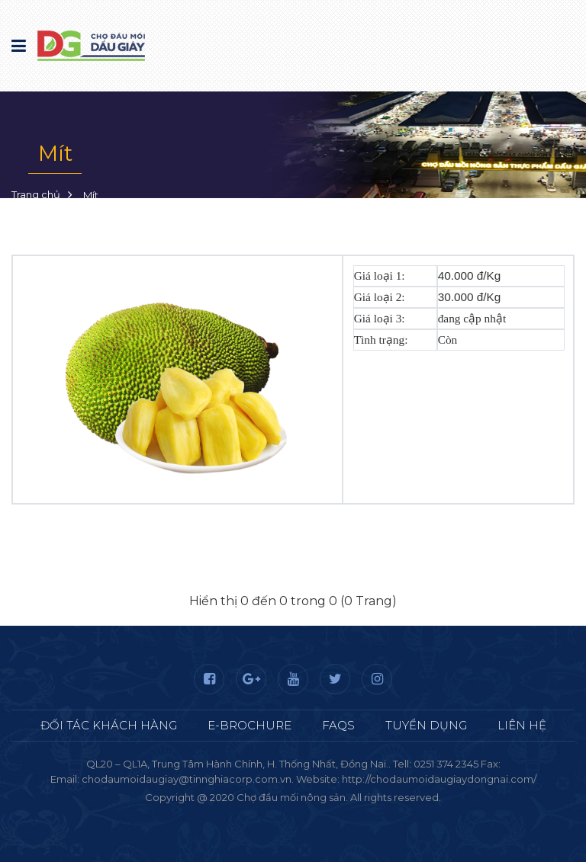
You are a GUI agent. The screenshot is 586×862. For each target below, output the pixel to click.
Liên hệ (521, 725)
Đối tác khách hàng (108, 725)
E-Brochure (249, 725)
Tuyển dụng (426, 725)
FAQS (338, 725)
